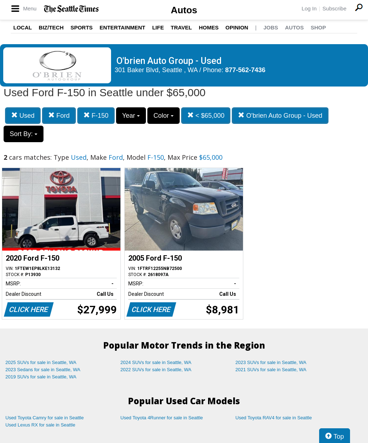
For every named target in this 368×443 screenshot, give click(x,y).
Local (22, 27)
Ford (59, 115)
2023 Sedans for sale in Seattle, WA (42, 369)
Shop (318, 27)
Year (131, 115)
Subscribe (334, 8)
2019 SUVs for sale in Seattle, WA (41, 376)
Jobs (270, 27)
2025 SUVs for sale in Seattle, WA (41, 362)
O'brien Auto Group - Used (280, 115)
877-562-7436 (245, 70)
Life (158, 27)
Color (163, 115)
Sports (81, 27)
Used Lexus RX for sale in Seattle (40, 425)
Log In (309, 8)
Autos (184, 10)
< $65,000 (206, 115)
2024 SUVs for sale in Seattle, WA (156, 362)
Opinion (236, 27)
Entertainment (122, 27)
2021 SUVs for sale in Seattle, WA (271, 369)
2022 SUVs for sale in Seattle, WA (156, 369)
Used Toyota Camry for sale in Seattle (44, 417)
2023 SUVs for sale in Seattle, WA (271, 362)
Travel (181, 27)
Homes (208, 27)
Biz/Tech (51, 27)
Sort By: (23, 133)
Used (22, 115)
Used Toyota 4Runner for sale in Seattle (161, 417)
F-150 (96, 115)
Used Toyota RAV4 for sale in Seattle (273, 417)
